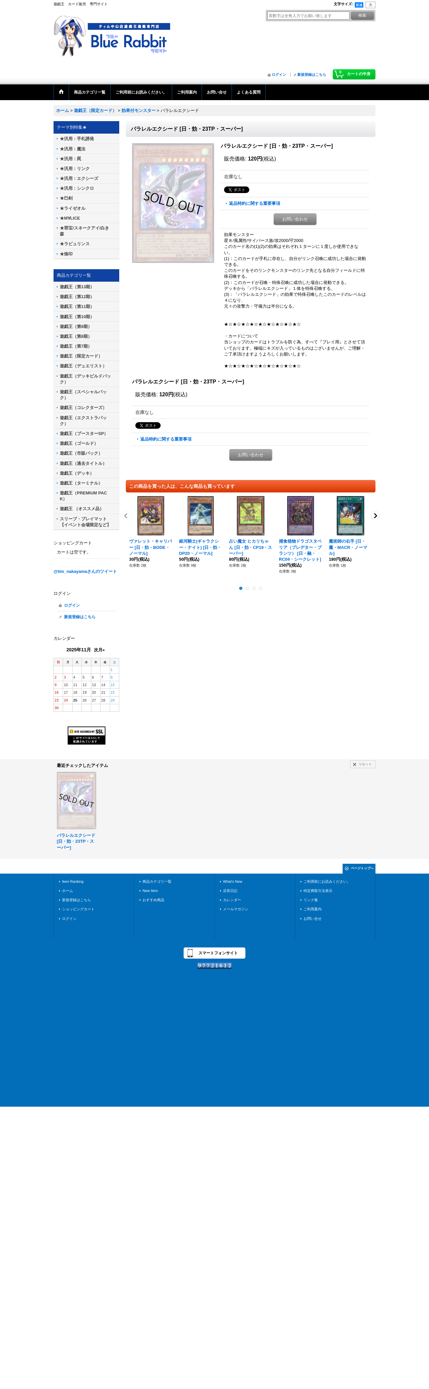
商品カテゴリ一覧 (157, 881)
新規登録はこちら (311, 74)
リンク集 (311, 900)
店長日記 (230, 891)
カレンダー (232, 900)
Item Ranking (72, 881)
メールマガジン (235, 909)
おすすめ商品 (153, 900)
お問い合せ (313, 919)
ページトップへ (362, 868)
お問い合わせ (295, 219)
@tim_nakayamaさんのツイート (85, 571)
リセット (365, 764)
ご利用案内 (313, 909)
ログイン (279, 74)
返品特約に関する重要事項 (254, 203)
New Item (150, 891)
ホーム (67, 891)
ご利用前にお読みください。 (327, 881)
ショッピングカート (78, 909)
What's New (232, 881)
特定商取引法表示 (318, 891)
